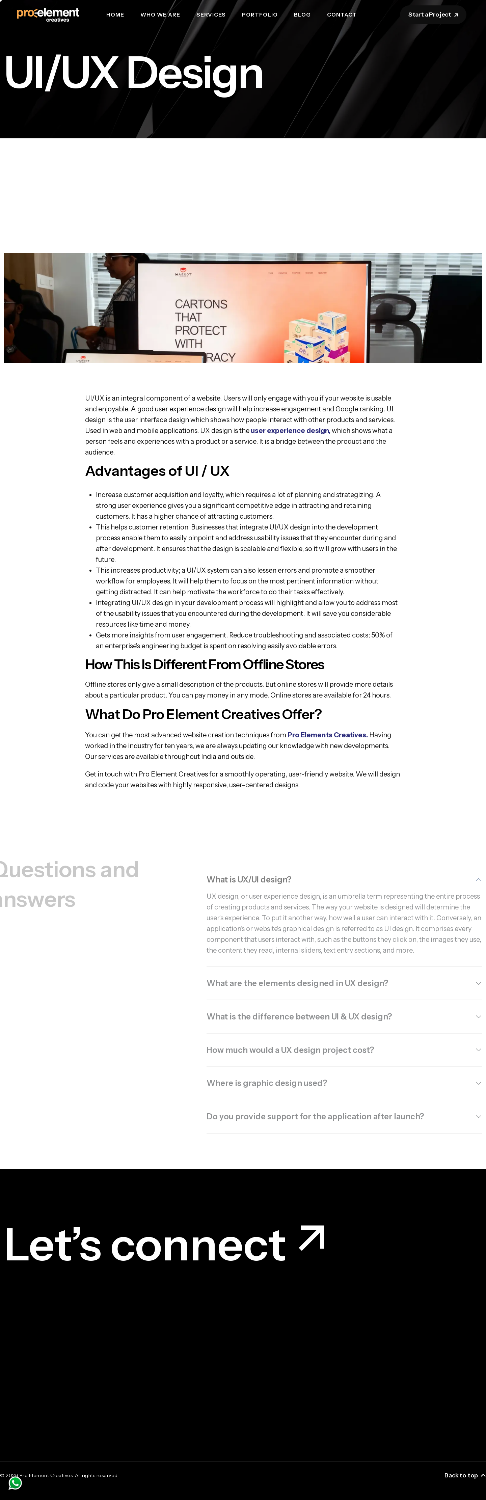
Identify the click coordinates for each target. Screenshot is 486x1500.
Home (115, 14)
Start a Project (433, 14)
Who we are (160, 14)
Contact (342, 14)
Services (211, 14)
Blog (302, 14)
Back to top (465, 1475)
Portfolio (260, 14)
